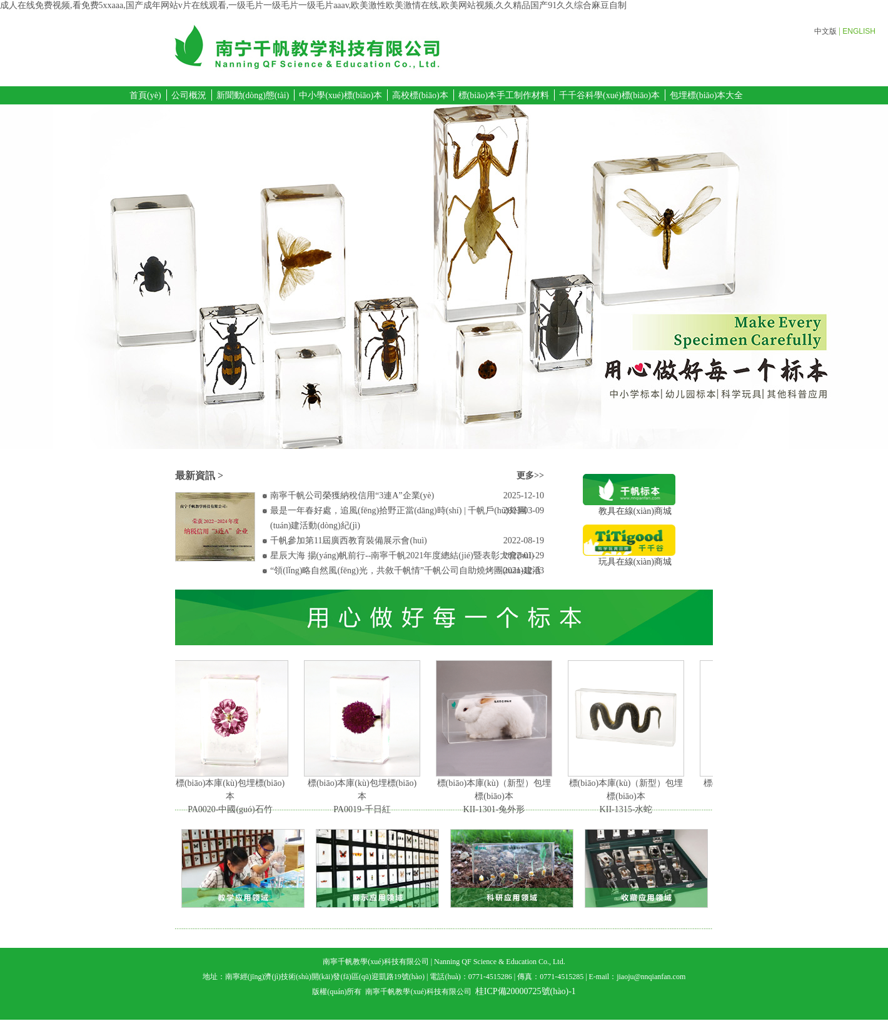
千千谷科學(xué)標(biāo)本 (609, 95)
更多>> (530, 475)
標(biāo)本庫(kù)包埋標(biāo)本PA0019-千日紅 (364, 796)
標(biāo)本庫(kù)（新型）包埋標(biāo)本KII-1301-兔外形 (496, 796)
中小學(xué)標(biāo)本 (340, 95)
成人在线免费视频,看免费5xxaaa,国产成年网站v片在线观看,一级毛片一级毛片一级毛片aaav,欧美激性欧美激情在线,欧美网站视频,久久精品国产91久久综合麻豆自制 (313, 5)
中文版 (825, 31)
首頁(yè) (145, 95)
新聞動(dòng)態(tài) (253, 95)
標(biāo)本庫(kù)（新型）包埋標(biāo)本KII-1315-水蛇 (628, 796)
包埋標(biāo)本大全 (706, 95)
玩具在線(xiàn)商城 (629, 557)
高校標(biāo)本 (420, 95)
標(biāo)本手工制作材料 (503, 95)
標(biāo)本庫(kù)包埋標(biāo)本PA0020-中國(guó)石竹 (232, 796)
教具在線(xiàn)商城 (629, 507)
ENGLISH (858, 31)
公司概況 (188, 95)
